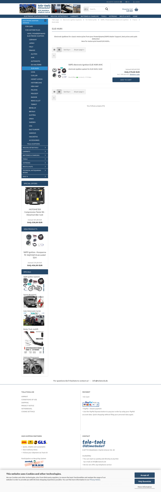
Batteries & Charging (90, 16)
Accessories (34, 140)
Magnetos (33, 137)
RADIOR (34, 97)
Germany (33, 39)
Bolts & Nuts (125, 16)
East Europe (34, 129)
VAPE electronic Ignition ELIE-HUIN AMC (85, 64)
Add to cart (126, 80)
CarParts (74, 16)
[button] (54, 49)
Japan (31, 43)
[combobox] (67, 49)
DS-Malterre (36, 64)
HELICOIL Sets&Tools (59, 16)
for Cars (29, 26)
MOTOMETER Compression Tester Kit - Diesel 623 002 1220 (34, 212)
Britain (32, 111)
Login (136, 2)
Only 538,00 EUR (34, 221)
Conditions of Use (29, 399)
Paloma (34, 90)
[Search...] (86, 9)
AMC (32, 57)
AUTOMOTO (35, 61)
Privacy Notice (95, 480)
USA (30, 126)
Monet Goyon (36, 79)
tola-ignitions (33, 144)
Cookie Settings (28, 411)
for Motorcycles (32, 30)
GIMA (33, 72)
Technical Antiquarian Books (32, 171)
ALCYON (34, 54)
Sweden (32, 122)
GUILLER (34, 75)
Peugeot (34, 93)
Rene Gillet (35, 101)
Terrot (34, 104)
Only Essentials (144, 481)
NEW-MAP (34, 86)
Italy (31, 47)
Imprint (24, 396)
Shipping (25, 402)
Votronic (113, 16)
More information (145, 487)
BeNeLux (32, 108)
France (32, 50)
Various (32, 133)
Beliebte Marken (114, 2)
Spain (31, 119)
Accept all (145, 475)
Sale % (25, 176)
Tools (103, 16)
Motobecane (36, 82)
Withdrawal (26, 408)
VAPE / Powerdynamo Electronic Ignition (36, 34)
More (135, 16)
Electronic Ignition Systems (36, 16)
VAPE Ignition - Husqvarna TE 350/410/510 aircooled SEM (35, 255)
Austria (32, 115)
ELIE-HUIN (35, 68)
